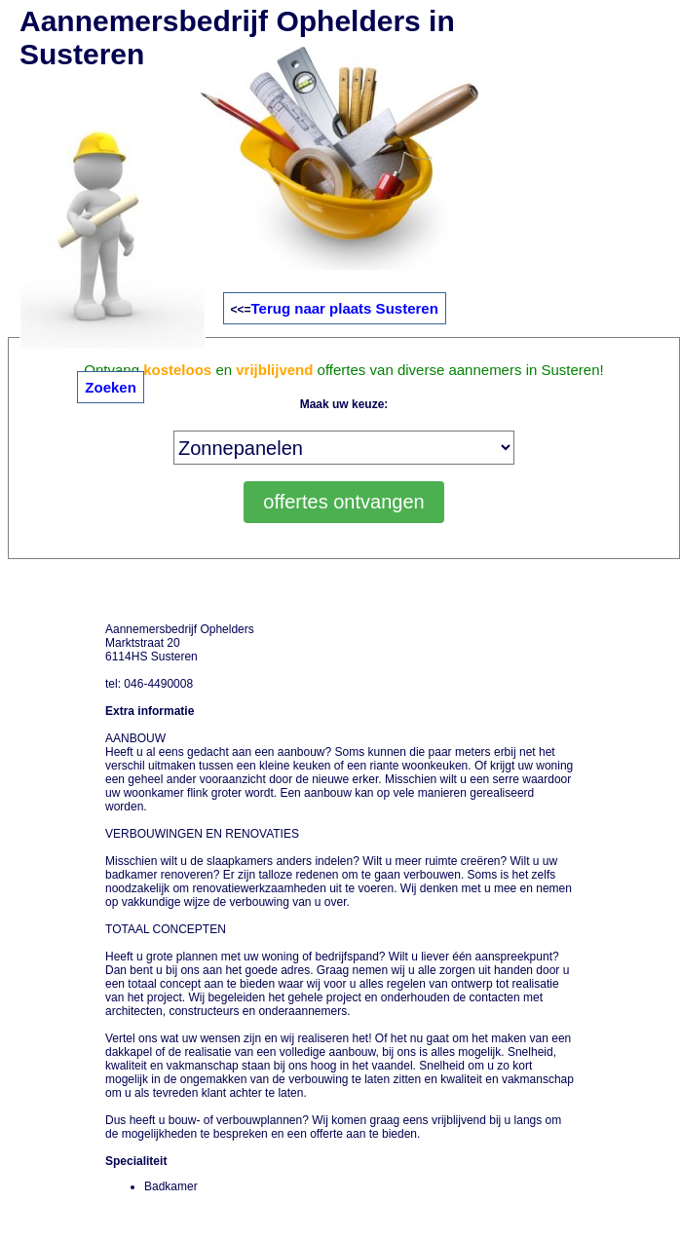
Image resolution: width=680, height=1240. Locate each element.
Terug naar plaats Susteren (344, 308)
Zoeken (110, 387)
